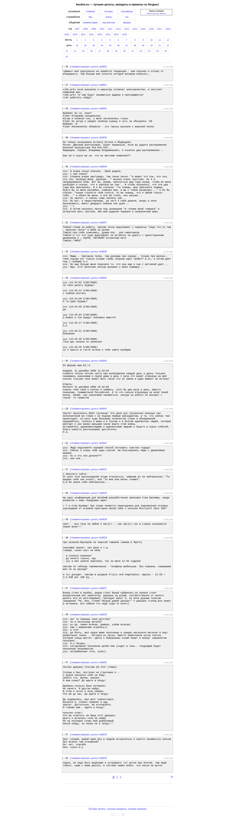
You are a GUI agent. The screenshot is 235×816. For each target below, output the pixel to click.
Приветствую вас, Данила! (156, 13)
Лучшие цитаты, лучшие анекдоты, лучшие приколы (117, 809)
